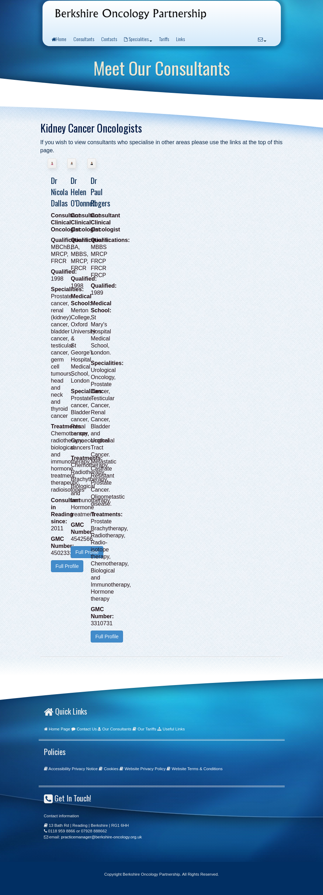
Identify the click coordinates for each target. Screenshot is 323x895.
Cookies (111, 769)
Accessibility (60, 769)
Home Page (59, 729)
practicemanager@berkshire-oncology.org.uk (101, 837)
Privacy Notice (85, 769)
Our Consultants (116, 729)
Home (59, 39)
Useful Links (174, 729)
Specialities (138, 39)
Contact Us (87, 729)
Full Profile (67, 566)
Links (180, 39)
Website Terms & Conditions (197, 769)
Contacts (109, 39)
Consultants (83, 39)
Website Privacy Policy (145, 769)
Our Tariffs (147, 729)
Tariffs (164, 39)
